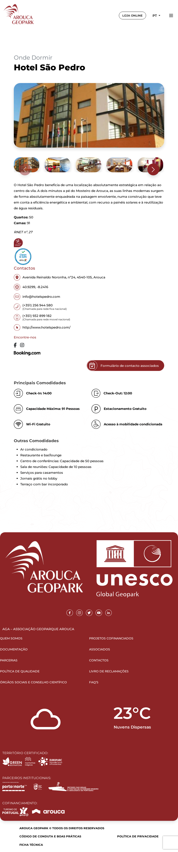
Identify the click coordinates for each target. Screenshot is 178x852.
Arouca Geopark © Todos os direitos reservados (61, 828)
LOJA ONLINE (132, 15)
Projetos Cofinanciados (111, 638)
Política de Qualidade (19, 671)
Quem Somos (11, 638)
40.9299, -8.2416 (31, 287)
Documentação (14, 649)
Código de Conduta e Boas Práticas (50, 836)
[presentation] (25, 169)
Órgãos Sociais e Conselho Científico (33, 682)
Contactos (99, 660)
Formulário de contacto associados (123, 365)
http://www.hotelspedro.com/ (42, 327)
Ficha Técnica (31, 844)
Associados (99, 649)
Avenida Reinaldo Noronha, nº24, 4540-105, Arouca (59, 277)
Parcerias (8, 660)
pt (155, 16)
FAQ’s (93, 682)
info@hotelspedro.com (37, 296)
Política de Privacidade (138, 836)
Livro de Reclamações (109, 671)
